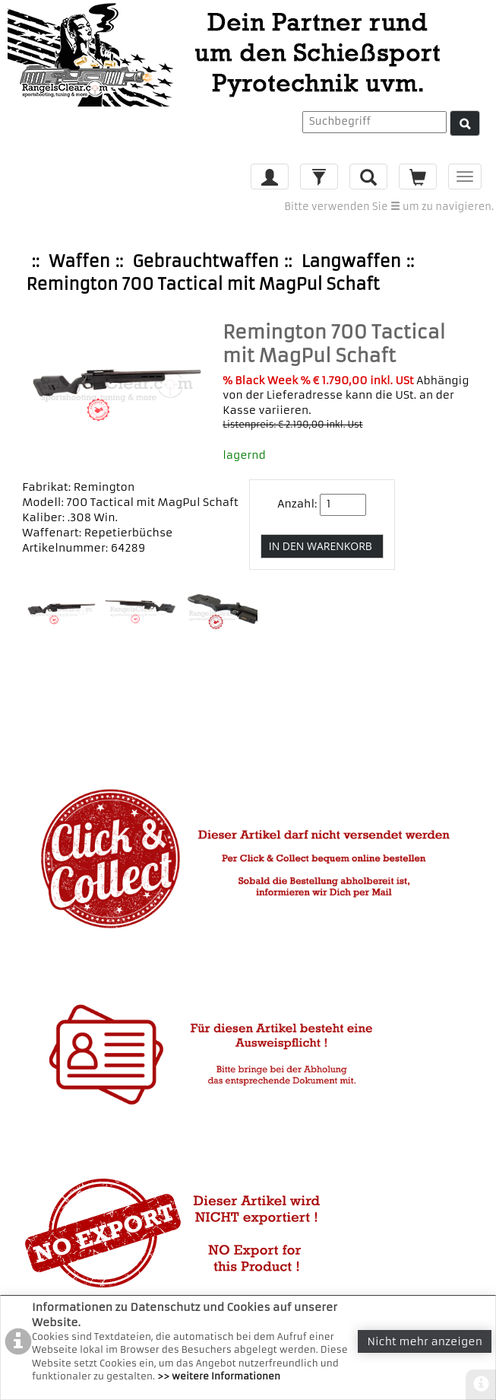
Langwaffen (351, 261)
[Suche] (465, 123)
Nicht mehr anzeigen (424, 1341)
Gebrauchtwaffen (205, 261)
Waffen (79, 261)
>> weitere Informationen (218, 1376)
